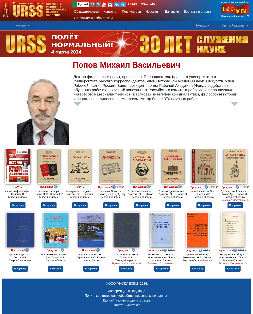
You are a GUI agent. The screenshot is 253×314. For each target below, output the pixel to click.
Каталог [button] (21, 25)
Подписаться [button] (131, 11)
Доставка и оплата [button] (197, 11)
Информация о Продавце (126, 291)
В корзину (18, 205)
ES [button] (92, 4)
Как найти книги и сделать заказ (126, 300)
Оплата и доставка (126, 305)
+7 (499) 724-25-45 (141, 4)
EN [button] (98, 4)
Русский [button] (83, 4)
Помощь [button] (201, 25)
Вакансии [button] (171, 11)
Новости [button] (152, 11)
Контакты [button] (110, 11)
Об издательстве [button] (86, 11)
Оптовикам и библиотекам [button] (93, 18)
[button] (104, 4)
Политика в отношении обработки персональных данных (126, 295)
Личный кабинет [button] (234, 25)
